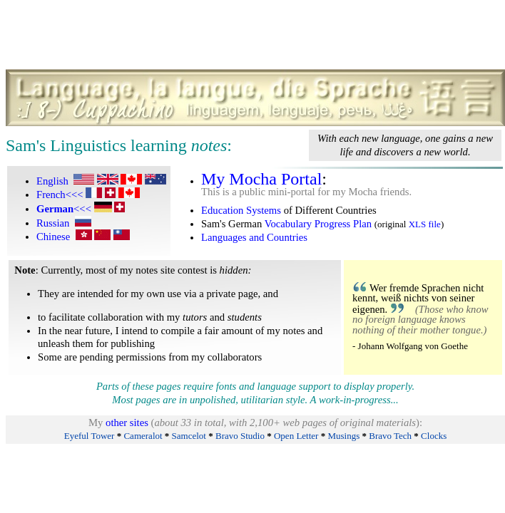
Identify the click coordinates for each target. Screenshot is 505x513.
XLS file (425, 224)
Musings (343, 435)
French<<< (59, 194)
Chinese (53, 236)
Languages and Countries (254, 237)
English (52, 181)
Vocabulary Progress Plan (318, 223)
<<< (63, 208)
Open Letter (296, 435)
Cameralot (142, 435)
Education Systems (241, 210)
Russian (52, 223)
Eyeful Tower (89, 435)
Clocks (434, 435)
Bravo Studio (240, 435)
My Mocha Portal (261, 179)
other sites (127, 422)
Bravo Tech (390, 435)
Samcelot (189, 435)
